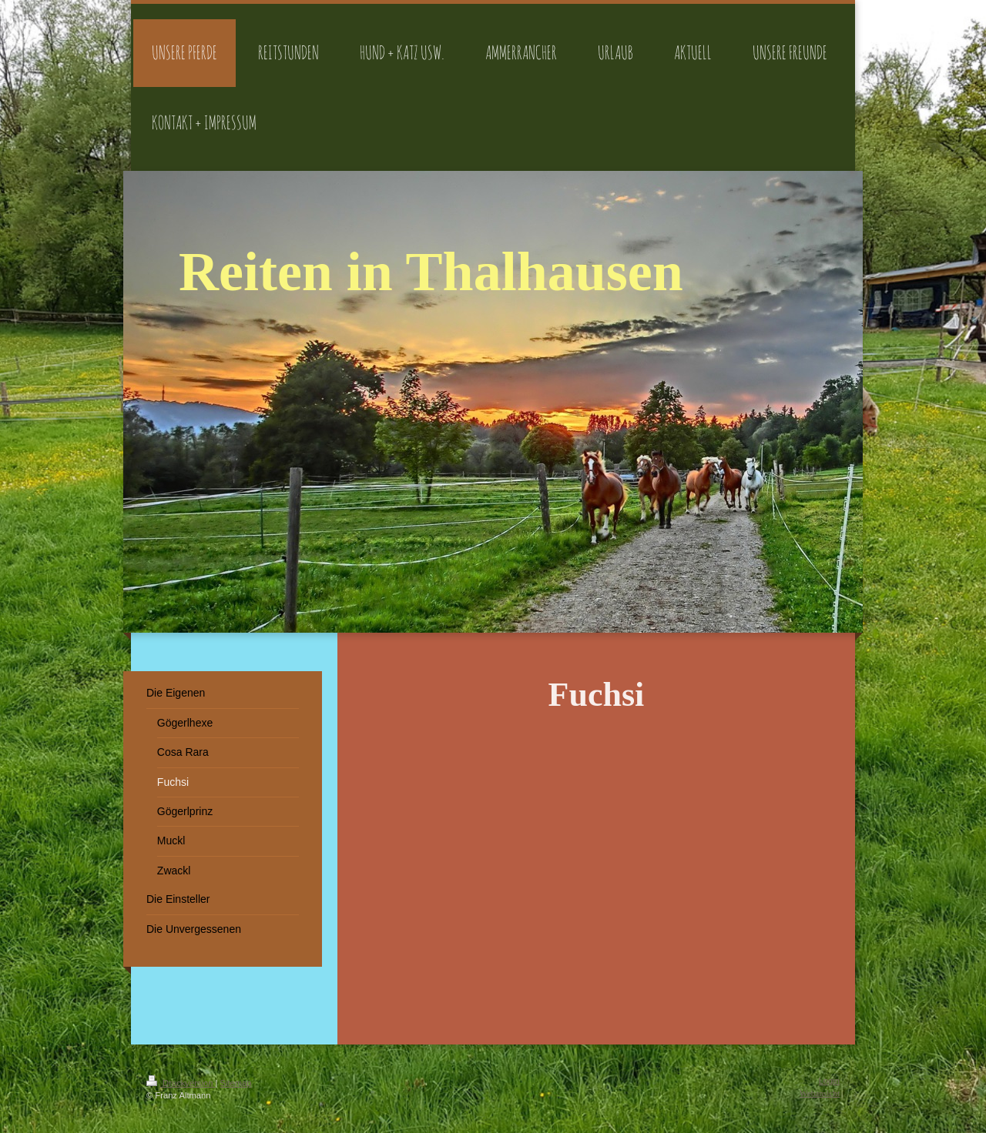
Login (829, 1080)
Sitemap (236, 1083)
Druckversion (181, 1083)
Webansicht (820, 1093)
